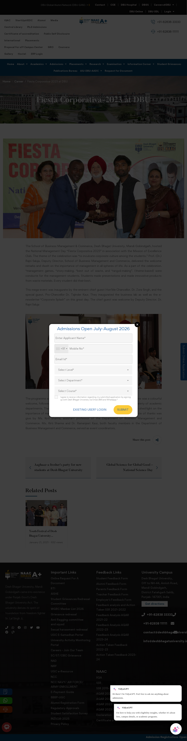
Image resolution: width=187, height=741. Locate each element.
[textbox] (93, 369)
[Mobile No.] (93, 348)
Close (137, 324)
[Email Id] (93, 359)
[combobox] (61, 348)
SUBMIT (123, 409)
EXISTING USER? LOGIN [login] (89, 409)
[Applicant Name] (93, 338)
